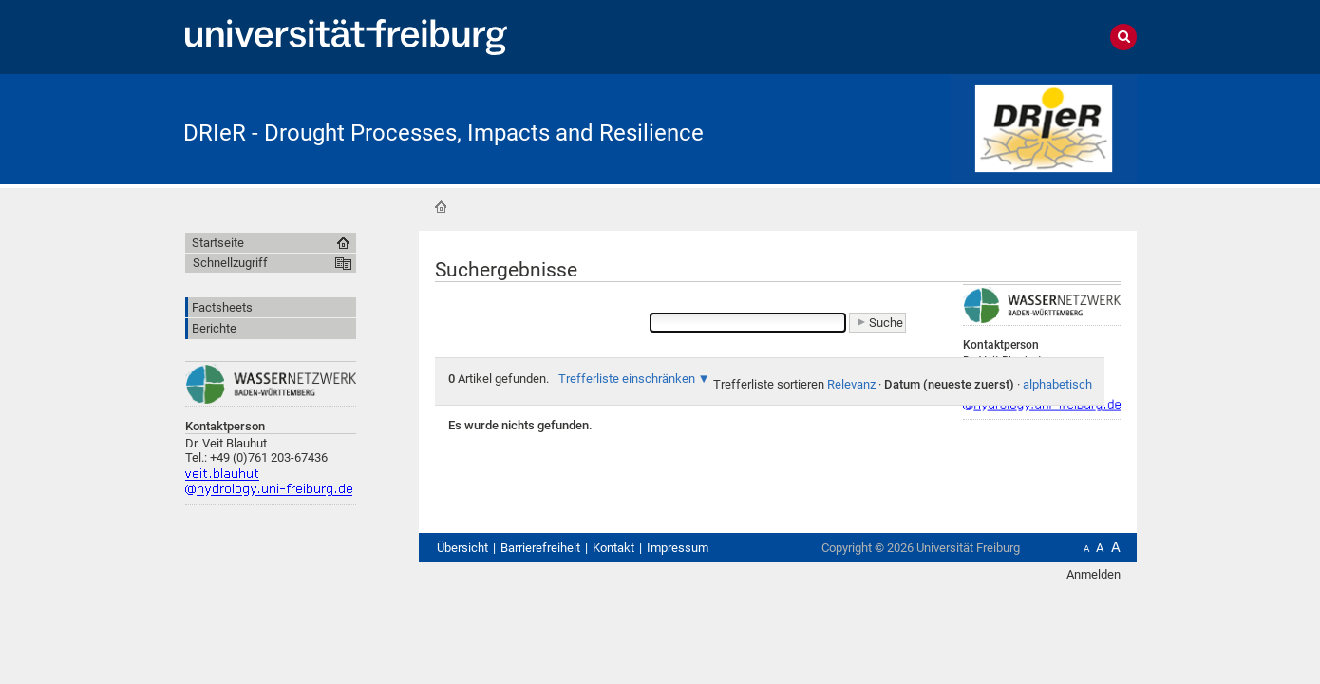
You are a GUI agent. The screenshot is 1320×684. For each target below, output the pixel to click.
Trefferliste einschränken (626, 378)
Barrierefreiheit (540, 548)
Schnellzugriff (230, 263)
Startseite (440, 207)
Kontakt (613, 548)
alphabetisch (1057, 384)
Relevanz (851, 384)
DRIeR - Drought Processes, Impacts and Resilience (443, 133)
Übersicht (462, 548)
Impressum (677, 548)
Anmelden (1093, 574)
